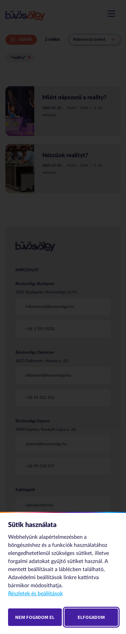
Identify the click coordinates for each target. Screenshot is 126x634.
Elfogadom (91, 617)
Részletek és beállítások (35, 593)
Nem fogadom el (34, 617)
